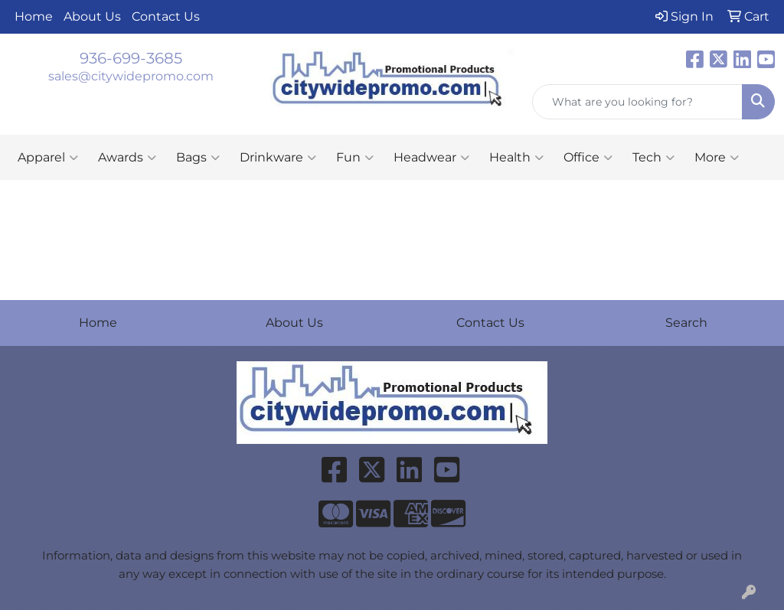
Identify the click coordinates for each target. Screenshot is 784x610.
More (716, 157)
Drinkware (278, 157)
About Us (92, 16)
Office (588, 157)
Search (686, 322)
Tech (653, 157)
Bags (198, 157)
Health (516, 157)
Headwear (431, 157)
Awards (127, 157)
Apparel (48, 157)
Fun (355, 157)
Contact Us (166, 16)
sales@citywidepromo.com (131, 76)
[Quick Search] (637, 101)
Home (34, 16)
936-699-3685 (131, 58)
